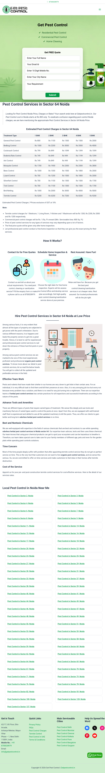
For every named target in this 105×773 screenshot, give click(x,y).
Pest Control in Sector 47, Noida (71, 609)
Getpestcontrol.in (68, 768)
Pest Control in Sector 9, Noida (71, 518)
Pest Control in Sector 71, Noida (20, 677)
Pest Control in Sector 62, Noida (20, 654)
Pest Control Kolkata (65, 736)
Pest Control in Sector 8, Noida (20, 518)
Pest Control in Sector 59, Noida (20, 647)
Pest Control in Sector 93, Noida (71, 692)
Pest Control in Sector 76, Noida (20, 684)
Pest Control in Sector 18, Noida (71, 541)
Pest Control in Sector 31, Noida (71, 571)
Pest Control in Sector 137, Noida (21, 707)
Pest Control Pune (64, 739)
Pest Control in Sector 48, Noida (20, 616)
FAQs (31, 727)
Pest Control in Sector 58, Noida (71, 639)
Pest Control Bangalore (66, 742)
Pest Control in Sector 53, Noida (20, 632)
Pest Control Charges (37, 731)
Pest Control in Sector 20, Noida (20, 549)
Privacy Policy (34, 724)
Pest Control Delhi (64, 727)
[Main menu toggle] (99, 9)
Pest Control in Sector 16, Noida (71, 533)
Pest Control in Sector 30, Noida (20, 571)
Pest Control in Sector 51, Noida (71, 624)
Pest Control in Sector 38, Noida (20, 586)
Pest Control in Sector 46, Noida (20, 609)
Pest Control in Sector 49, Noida (71, 616)
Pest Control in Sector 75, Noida (71, 677)
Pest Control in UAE (37, 737)
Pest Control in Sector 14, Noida (71, 526)
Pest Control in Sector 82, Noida (20, 692)
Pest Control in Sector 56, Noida (20, 639)
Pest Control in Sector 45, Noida (71, 601)
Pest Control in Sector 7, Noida (71, 511)
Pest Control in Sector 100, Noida (21, 700)
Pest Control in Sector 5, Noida (71, 503)
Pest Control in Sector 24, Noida (20, 556)
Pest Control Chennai (65, 733)
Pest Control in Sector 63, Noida (71, 654)
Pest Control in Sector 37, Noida (71, 579)
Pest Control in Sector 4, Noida (20, 503)
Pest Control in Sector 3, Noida (71, 496)
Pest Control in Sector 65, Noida (71, 662)
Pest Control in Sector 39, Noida (71, 586)
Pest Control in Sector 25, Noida (71, 556)
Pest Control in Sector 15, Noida (20, 533)
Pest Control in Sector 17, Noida (20, 541)
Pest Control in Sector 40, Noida (20, 594)
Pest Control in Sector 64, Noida (20, 662)
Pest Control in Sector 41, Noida (71, 594)
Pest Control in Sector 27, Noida (20, 564)
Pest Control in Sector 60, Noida (71, 647)
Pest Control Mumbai (65, 730)
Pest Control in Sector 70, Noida (71, 669)
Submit (52, 95)
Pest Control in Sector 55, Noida (71, 632)
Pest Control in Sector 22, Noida (71, 549)
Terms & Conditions (37, 740)
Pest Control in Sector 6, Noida (20, 511)
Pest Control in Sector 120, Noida (72, 700)
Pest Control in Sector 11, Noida (20, 526)
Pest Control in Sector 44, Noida (20, 601)
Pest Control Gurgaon (66, 745)
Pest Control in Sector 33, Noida (20, 579)
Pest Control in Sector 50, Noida (20, 624)
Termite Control (35, 734)
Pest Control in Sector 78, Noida (71, 684)
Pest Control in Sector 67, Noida (20, 669)
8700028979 (52, 2)
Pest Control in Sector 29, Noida (71, 564)
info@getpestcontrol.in (10, 752)
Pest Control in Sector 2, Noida (20, 496)
